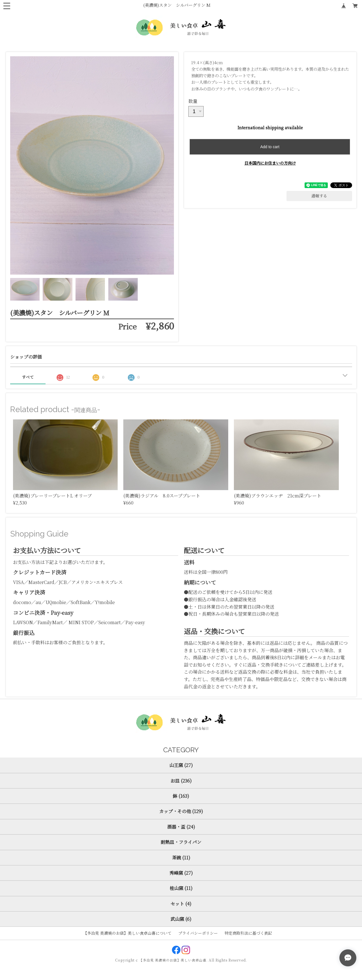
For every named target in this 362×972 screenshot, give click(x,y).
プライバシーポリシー (198, 933)
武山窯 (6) (181, 919)
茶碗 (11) (181, 857)
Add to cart (269, 147)
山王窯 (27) (181, 765)
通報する (319, 196)
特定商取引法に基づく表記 (248, 933)
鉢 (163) (181, 796)
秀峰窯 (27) (181, 873)
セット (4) (181, 903)
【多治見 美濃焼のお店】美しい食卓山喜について (127, 933)
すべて (28, 377)
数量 (192, 101)
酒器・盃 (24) (181, 827)
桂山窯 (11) (181, 888)
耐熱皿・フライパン (181, 842)
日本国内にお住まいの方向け (270, 163)
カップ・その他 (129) (181, 811)
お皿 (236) (181, 780)
